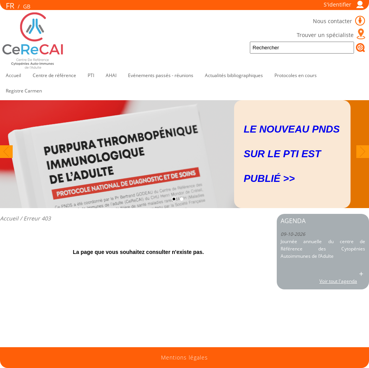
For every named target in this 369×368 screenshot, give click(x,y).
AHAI (111, 75)
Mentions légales (184, 357)
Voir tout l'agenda (338, 281)
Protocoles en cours (295, 75)
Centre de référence (54, 75)
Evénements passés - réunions (160, 75)
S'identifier (337, 4)
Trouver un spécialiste (325, 35)
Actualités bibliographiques (234, 75)
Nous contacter (333, 21)
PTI (91, 75)
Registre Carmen (24, 90)
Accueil (13, 75)
